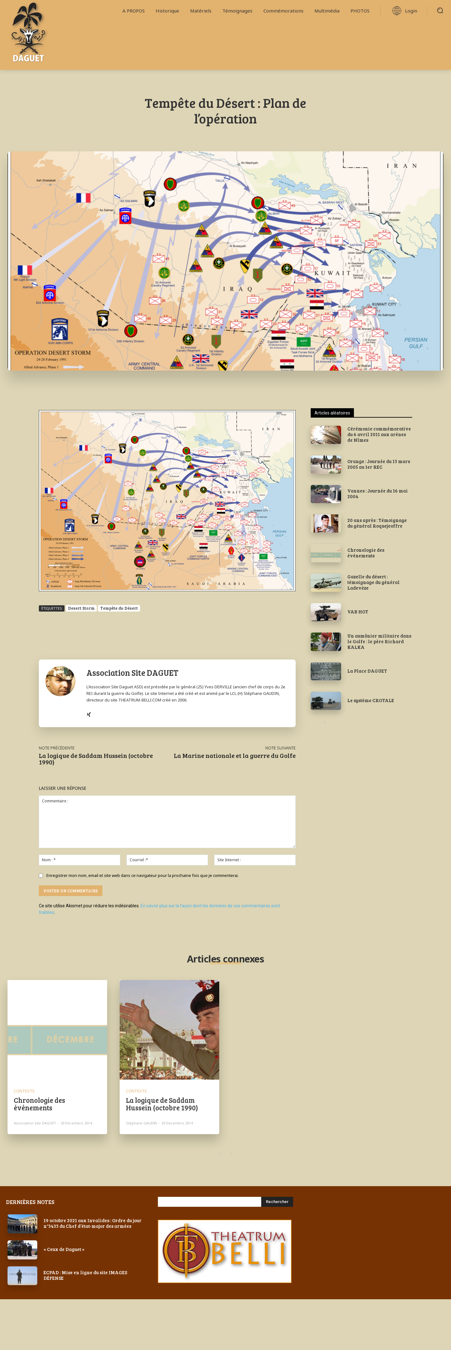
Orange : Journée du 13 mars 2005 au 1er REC (378, 464)
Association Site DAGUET (132, 672)
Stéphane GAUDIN (141, 1123)
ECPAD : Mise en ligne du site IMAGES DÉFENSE (85, 1275)
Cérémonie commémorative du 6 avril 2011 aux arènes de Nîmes (379, 434)
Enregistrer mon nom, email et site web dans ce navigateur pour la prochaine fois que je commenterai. (142, 875)
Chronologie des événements (365, 553)
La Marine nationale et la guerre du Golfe (235, 755)
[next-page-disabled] (232, 1154)
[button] (440, 10)
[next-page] (325, 722)
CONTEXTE (24, 1091)
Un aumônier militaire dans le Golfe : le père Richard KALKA (379, 641)
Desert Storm (81, 608)
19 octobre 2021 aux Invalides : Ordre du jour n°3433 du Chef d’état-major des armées (93, 1223)
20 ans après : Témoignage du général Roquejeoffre (377, 523)
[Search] (277, 1202)
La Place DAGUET (367, 671)
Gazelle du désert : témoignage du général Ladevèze (373, 582)
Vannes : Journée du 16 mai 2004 (377, 493)
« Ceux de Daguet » (64, 1249)
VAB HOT (357, 611)
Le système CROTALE (370, 700)
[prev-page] (315, 722)
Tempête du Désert (119, 608)
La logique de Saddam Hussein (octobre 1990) (96, 758)
